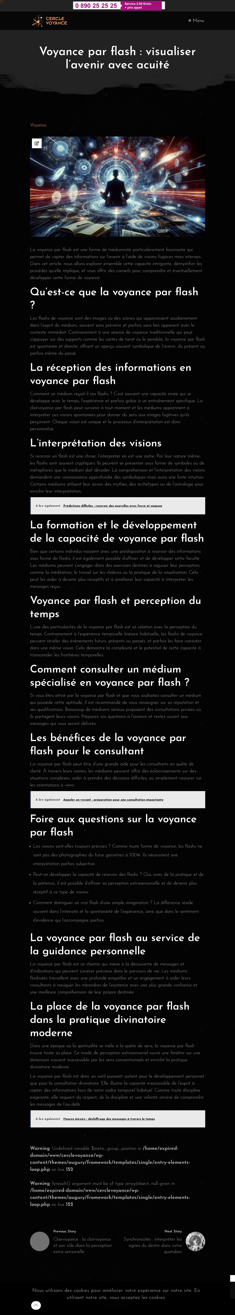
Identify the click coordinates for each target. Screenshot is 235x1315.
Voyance (38, 125)
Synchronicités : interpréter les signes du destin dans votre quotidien (152, 1245)
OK (36, 1305)
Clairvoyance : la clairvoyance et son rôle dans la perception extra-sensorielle (82, 1245)
